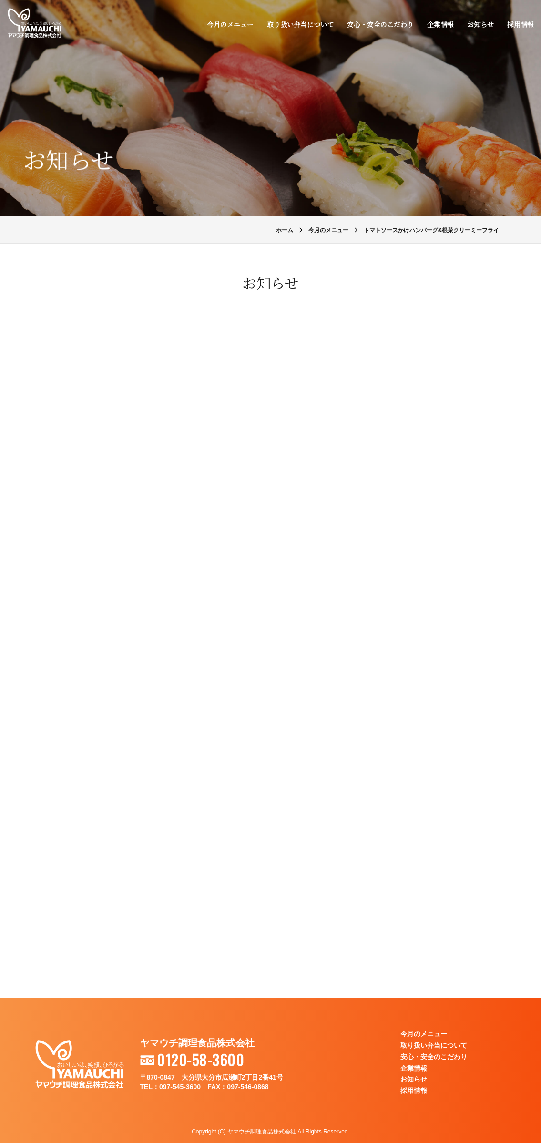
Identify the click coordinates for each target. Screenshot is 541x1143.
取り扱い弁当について (299, 25)
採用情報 (520, 25)
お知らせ (480, 25)
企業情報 (440, 25)
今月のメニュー (229, 25)
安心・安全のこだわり (380, 25)
